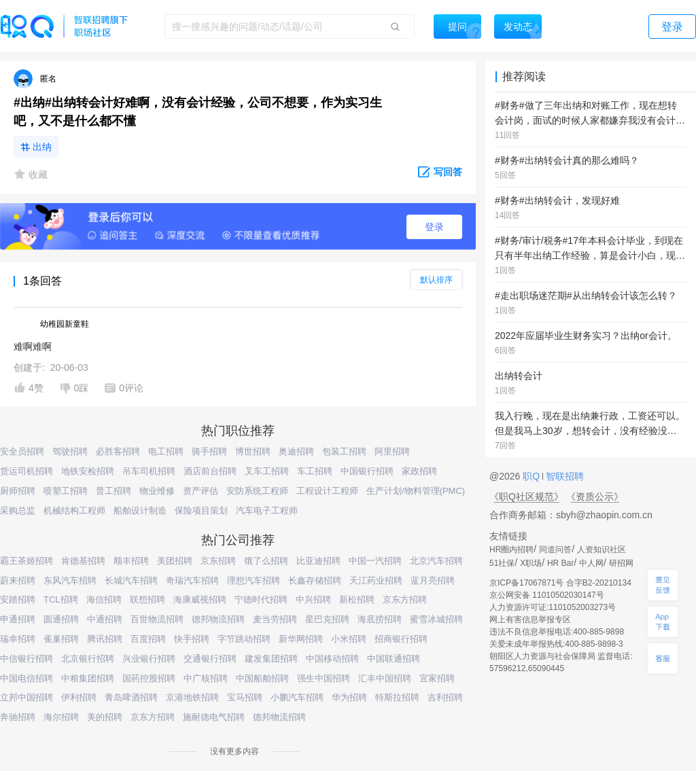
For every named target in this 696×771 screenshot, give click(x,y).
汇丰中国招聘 (384, 678)
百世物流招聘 (157, 619)
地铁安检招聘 (87, 471)
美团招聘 (174, 561)
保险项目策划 (201, 510)
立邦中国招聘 (26, 697)
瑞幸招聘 (17, 639)
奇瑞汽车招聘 (192, 580)
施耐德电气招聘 (214, 717)
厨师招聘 (17, 491)
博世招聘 (253, 451)
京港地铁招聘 (192, 697)
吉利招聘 (445, 697)
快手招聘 (191, 639)
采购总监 (17, 510)
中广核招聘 (206, 678)
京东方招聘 (405, 599)
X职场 (531, 563)
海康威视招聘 (199, 599)
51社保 (502, 563)
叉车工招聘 (267, 471)
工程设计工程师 (327, 491)
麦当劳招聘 (275, 619)
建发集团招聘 (271, 658)
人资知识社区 (601, 549)
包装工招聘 (344, 451)
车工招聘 (314, 471)
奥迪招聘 (296, 451)
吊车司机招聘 (148, 471)
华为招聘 (349, 697)
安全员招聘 (22, 451)
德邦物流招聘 (218, 619)
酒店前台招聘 (210, 471)
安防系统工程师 (257, 491)
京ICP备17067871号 (526, 583)
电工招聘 (166, 451)
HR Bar (560, 563)
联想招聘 (147, 599)
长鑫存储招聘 (314, 580)
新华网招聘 (301, 639)
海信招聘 (104, 599)
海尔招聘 (61, 717)
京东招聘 (218, 561)
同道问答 (555, 549)
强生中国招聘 (323, 678)
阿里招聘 (392, 451)
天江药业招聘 (375, 580)
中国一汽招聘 (375, 561)
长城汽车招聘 (131, 580)
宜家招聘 (437, 678)
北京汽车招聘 (436, 561)
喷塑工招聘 (66, 491)
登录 (434, 226)
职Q (532, 476)
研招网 (621, 563)
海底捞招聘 (380, 619)
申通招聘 (17, 619)
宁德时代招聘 (261, 599)
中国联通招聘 (393, 658)
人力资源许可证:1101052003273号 (552, 607)
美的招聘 (104, 717)
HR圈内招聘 (511, 549)
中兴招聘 (313, 599)
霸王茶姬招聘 (26, 561)
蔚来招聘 (17, 580)
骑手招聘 (209, 451)
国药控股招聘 (148, 678)
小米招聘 (348, 639)
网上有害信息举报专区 (530, 619)
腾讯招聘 (104, 639)
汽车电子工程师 (267, 510)
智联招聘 (563, 476)
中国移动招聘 (332, 658)
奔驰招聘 (17, 717)
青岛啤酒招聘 (131, 697)
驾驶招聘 (70, 451)
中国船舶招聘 (262, 678)
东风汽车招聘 (70, 580)
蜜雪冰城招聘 (436, 619)
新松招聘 (357, 599)
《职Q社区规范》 (526, 496)
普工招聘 (113, 491)
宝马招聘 (244, 697)
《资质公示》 (594, 496)
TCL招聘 (61, 599)
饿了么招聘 (266, 561)
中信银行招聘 (26, 658)
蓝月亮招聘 (433, 580)
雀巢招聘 (61, 639)
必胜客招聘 (118, 451)
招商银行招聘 (401, 639)
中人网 (591, 563)
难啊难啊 (33, 346)
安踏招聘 (17, 599)
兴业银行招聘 (148, 658)
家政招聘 (419, 471)
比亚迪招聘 (318, 561)
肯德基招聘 (83, 561)
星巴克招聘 (327, 619)
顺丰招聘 (131, 561)
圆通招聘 (61, 619)
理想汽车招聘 (253, 580)
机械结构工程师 (74, 510)
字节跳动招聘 (244, 639)
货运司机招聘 (26, 471)
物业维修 (157, 491)
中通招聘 (104, 619)
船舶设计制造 (140, 510)
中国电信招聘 (26, 678)
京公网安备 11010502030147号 (546, 595)
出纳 (42, 146)
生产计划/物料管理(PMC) (415, 491)
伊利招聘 (79, 697)
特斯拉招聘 (397, 697)
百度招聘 (148, 639)
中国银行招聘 (367, 471)
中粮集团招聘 (87, 678)
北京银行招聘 (87, 658)
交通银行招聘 (210, 658)
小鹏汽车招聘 (297, 697)
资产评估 (200, 491)
